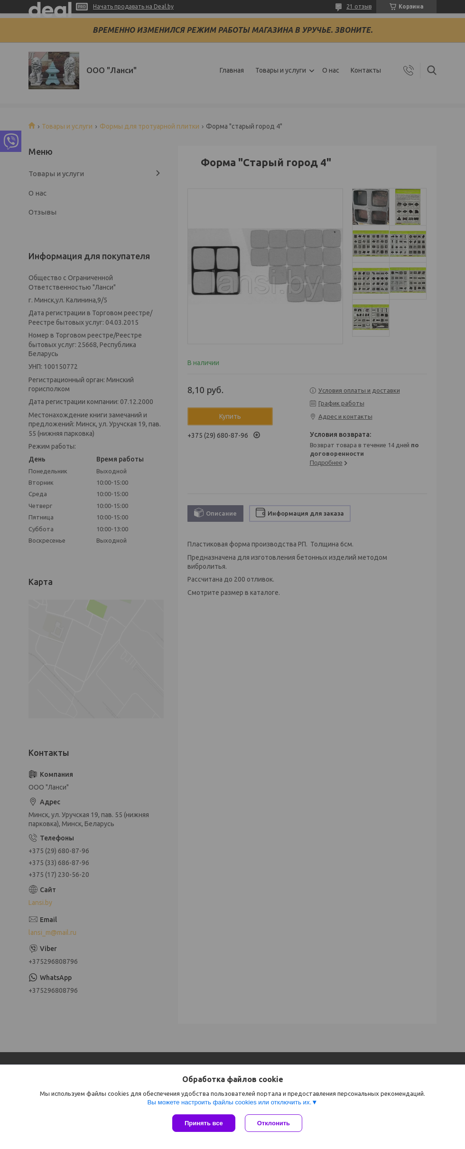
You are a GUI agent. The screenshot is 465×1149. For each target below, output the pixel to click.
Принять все (204, 1123)
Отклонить (273, 1123)
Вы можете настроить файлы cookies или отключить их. (229, 1102)
